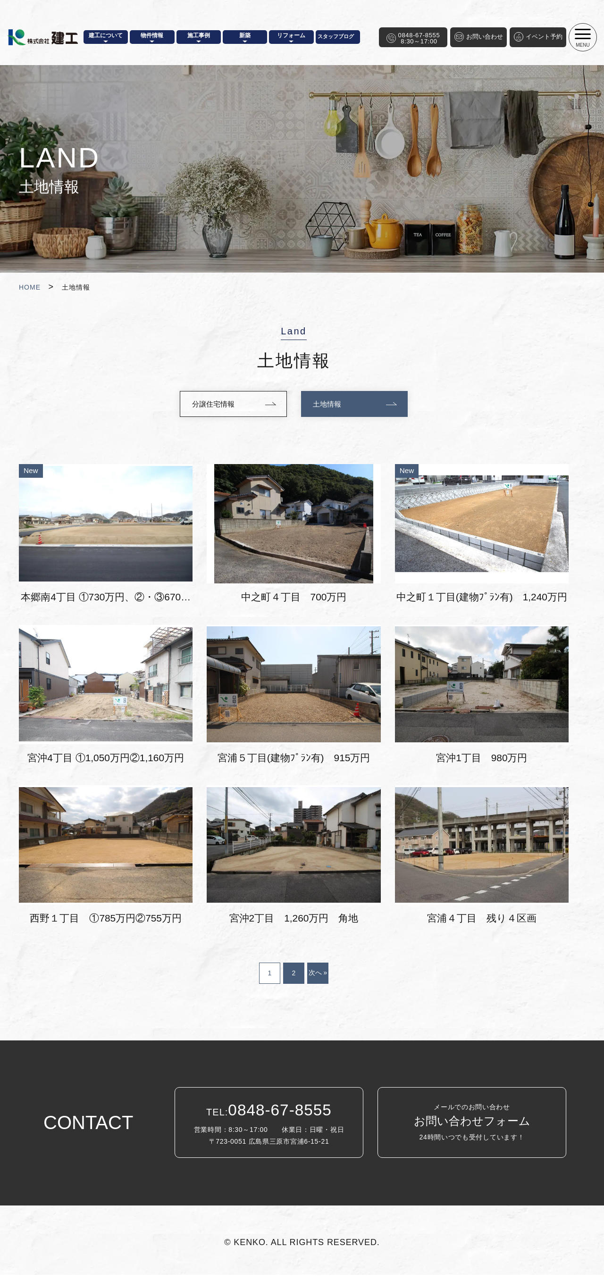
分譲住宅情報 (211, 405)
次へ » (318, 977)
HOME (30, 287)
